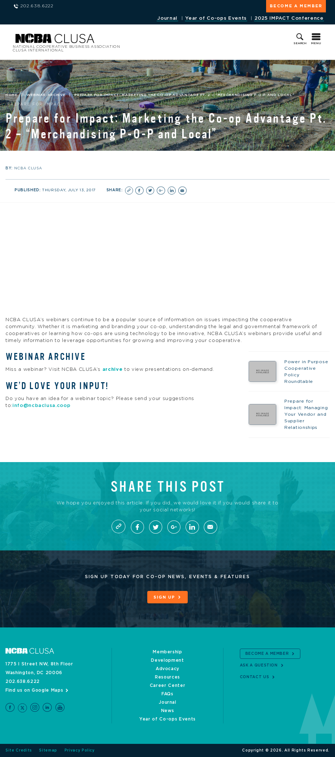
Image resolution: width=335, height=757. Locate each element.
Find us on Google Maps (34, 690)
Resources (167, 677)
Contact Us (254, 677)
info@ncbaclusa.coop (41, 405)
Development (167, 660)
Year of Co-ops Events (216, 18)
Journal (167, 18)
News (167, 710)
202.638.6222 (22, 681)
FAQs (167, 694)
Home (11, 95)
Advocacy (167, 668)
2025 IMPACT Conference (288, 18)
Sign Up (164, 598)
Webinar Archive (46, 95)
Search (300, 43)
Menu (316, 43)
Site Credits (18, 750)
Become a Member (296, 6)
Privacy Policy (80, 750)
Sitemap (48, 750)
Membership (167, 652)
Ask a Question (259, 665)
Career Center (167, 685)
